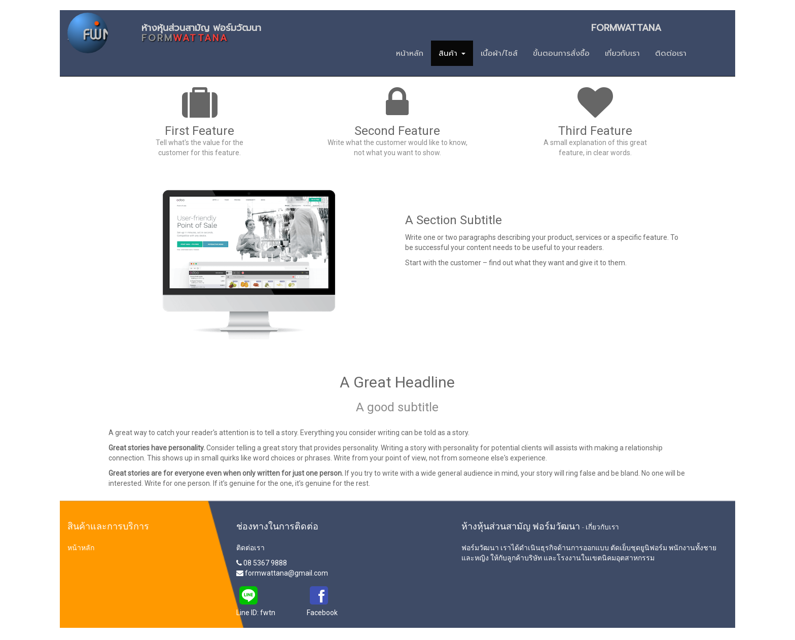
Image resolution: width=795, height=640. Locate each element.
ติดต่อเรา (250, 548)
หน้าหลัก (80, 548)
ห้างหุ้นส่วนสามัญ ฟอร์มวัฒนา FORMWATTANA (401, 31)
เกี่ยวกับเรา (602, 527)
